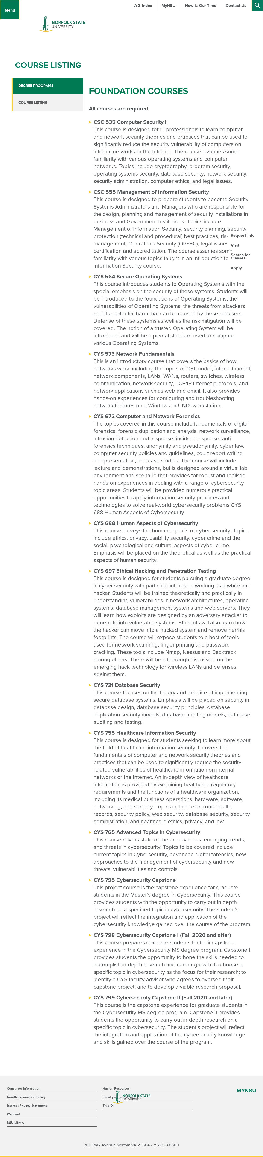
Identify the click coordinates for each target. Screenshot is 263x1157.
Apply (236, 268)
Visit (235, 245)
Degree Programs (36, 85)
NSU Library (15, 1123)
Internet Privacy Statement (27, 1106)
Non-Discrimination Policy (26, 1097)
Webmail (13, 1114)
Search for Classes (240, 256)
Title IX (108, 1106)
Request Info (242, 235)
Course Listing (33, 102)
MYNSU (246, 1090)
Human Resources (116, 1089)
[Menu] (9, 10)
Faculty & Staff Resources (122, 1097)
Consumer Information (23, 1089)
